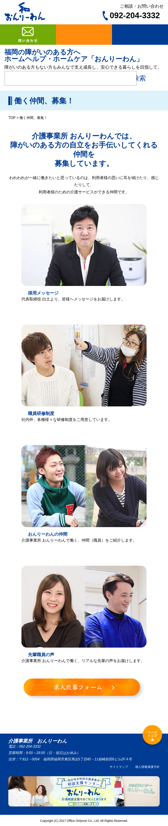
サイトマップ (119, 767)
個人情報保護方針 (147, 767)
